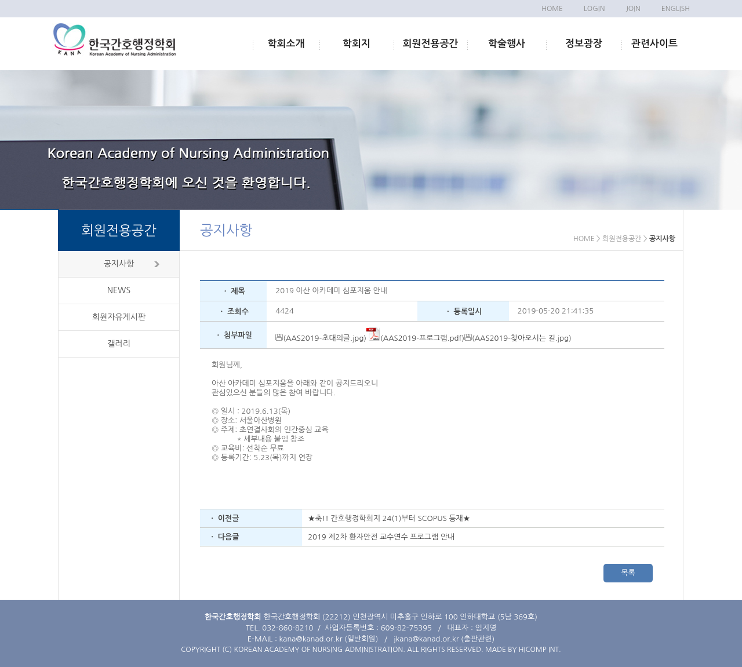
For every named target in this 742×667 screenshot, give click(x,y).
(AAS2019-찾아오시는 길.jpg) (518, 338)
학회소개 (286, 44)
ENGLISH (675, 8)
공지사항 (119, 264)
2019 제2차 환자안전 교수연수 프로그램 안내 (381, 537)
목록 (628, 573)
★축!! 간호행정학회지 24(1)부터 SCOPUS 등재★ (389, 518)
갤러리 (118, 344)
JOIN (632, 8)
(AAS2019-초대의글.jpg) (320, 338)
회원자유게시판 (119, 317)
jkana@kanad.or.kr (426, 639)
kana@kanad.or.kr (311, 639)
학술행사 (506, 44)
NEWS (118, 290)
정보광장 (583, 44)
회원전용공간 (431, 44)
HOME (552, 8)
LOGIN (594, 8)
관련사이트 (654, 44)
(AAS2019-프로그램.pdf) (415, 338)
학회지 (356, 44)
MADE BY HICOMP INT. (523, 649)
